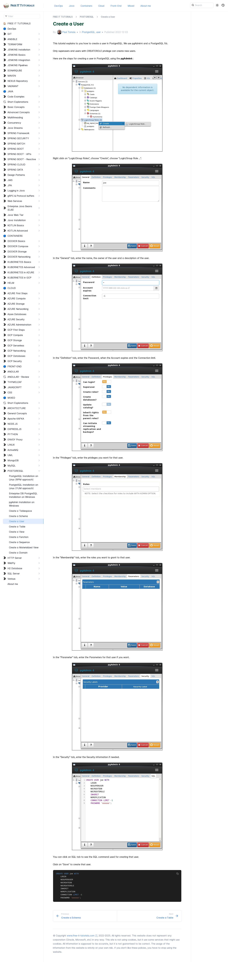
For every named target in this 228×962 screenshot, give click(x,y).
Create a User (108, 17)
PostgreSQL (88, 32)
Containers (86, 5)
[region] (21, 491)
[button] (223, 5)
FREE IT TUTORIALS (63, 17)
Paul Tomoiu (68, 32)
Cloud (101, 5)
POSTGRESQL (87, 17)
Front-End (116, 5)
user (98, 32)
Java (71, 5)
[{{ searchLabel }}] (201, 5)
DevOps (58, 5)
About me (145, 5)
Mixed (131, 5)
